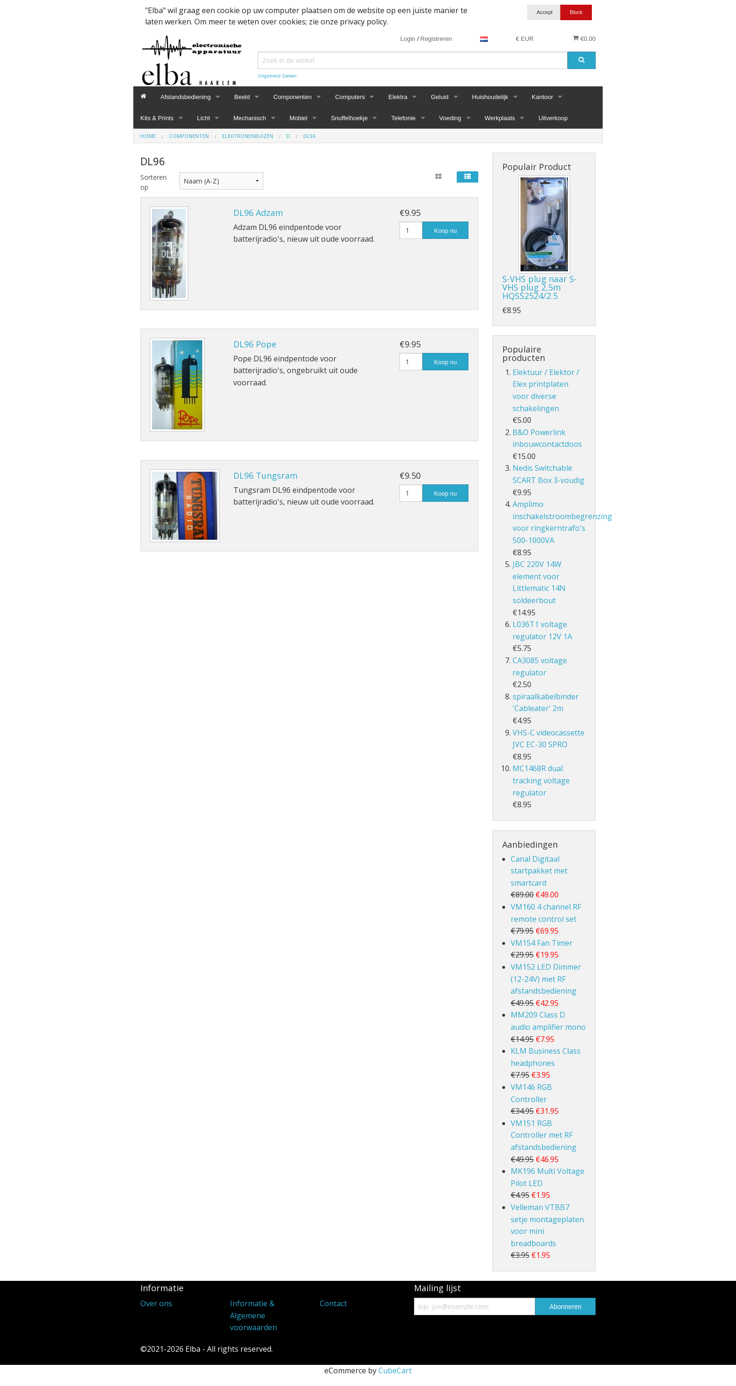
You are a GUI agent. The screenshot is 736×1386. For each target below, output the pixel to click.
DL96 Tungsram (265, 475)
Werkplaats (500, 118)
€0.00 (584, 38)
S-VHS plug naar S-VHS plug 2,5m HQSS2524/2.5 (539, 287)
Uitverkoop (552, 118)
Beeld (242, 96)
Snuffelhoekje (349, 118)
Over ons (156, 1303)
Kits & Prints (157, 118)
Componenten (292, 96)
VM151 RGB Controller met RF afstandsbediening (543, 1135)
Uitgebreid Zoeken (277, 76)
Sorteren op (152, 182)
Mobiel (298, 118)
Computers (350, 96)
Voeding (450, 118)
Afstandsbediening (186, 96)
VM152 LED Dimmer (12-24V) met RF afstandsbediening (546, 979)
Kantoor (542, 96)
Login (407, 38)
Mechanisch (249, 118)
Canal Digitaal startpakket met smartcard (539, 871)
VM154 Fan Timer (542, 943)
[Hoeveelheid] (410, 230)
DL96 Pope (254, 344)
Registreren (436, 38)
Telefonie (403, 118)
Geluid (440, 96)
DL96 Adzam (258, 212)
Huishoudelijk (490, 96)
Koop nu (445, 230)
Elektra (397, 96)
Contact (333, 1303)
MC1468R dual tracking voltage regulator (541, 780)
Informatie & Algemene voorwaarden (253, 1315)
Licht (203, 118)
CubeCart (395, 1370)
